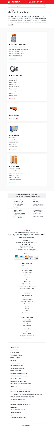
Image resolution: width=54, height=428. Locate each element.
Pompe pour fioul (13, 82)
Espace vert (12, 386)
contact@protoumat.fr (28, 247)
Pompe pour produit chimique (16, 91)
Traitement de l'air (14, 415)
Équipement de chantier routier (18, 373)
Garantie (27, 310)
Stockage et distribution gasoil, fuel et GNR (19, 49)
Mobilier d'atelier (14, 135)
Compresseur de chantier (16, 368)
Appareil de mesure (14, 412)
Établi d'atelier (12, 144)
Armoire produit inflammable (16, 173)
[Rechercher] (44, 6)
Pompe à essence (13, 78)
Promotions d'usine (14, 347)
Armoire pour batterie (14, 175)
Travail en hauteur (14, 371)
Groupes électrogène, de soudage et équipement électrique (25, 394)
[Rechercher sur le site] (25, 6)
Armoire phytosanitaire (14, 177)
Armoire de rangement (14, 168)
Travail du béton (14, 358)
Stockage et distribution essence (16, 47)
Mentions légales (27, 333)
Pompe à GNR (12, 84)
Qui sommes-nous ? (27, 265)
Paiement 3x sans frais (27, 301)
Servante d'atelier (13, 146)
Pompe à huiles (12, 88)
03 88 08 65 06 (37, 213)
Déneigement (12, 407)
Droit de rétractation (27, 313)
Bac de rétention (14, 115)
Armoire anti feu (13, 171)
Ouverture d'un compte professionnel (27, 286)
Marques (27, 277)
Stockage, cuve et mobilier (16, 410)
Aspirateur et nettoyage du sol (18, 402)
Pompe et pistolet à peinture (17, 381)
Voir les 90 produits (13, 118)
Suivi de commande (27, 295)
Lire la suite (10, 24)
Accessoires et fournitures (17, 417)
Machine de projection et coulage (18, 376)
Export (27, 308)
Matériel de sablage (14, 378)
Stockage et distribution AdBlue (16, 53)
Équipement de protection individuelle (19, 404)
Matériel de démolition (15, 365)
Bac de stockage (13, 137)
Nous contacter (27, 268)
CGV (27, 331)
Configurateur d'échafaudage (27, 288)
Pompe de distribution (15, 75)
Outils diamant (13, 350)
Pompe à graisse (13, 95)
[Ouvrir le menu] (9, 2)
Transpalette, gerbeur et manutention (20, 389)
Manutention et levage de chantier (19, 391)
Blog (27, 279)
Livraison (27, 306)
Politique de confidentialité (27, 335)
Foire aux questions (27, 284)
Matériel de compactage (16, 363)
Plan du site (27, 338)
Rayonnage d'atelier (14, 142)
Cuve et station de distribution (17, 44)
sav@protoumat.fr (31, 249)
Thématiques (27, 281)
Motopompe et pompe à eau (16, 399)
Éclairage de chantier (15, 355)
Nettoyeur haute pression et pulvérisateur (21, 397)
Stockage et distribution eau (15, 55)
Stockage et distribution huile (16, 51)
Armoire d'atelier (14, 166)
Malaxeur (12, 360)
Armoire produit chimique (15, 179)
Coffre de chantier (13, 140)
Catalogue (27, 275)
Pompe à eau (12, 93)
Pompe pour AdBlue (14, 86)
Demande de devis (27, 270)
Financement (27, 304)
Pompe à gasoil (13, 80)
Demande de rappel (27, 272)
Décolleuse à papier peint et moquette (19, 384)
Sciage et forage (14, 352)
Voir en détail (12, 59)
